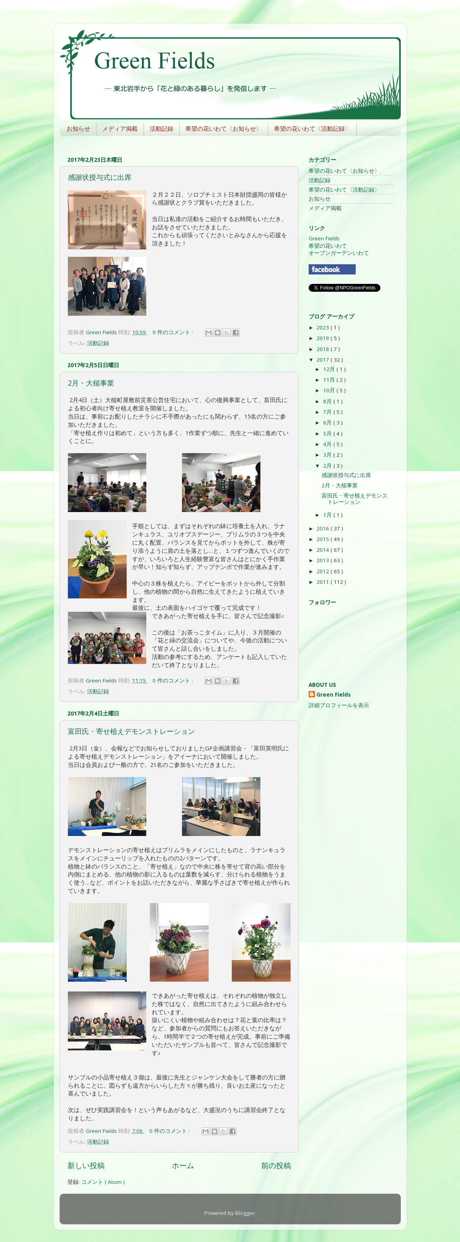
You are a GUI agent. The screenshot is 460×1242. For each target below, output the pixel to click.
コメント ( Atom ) (103, 1181)
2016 (323, 528)
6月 (328, 422)
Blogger (245, 1212)
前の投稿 (276, 1165)
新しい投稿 (86, 1165)
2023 (323, 327)
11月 (329, 379)
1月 (328, 514)
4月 (328, 444)
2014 (323, 549)
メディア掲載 (120, 128)
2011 (323, 581)
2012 (323, 571)
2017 (323, 359)
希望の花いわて (328, 245)
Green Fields (324, 238)
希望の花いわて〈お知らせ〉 (223, 128)
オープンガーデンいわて (339, 252)
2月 (328, 465)
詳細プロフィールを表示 (339, 705)
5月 (328, 433)
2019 (323, 338)
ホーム (183, 1165)
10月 (329, 390)
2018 (323, 349)
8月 (328, 401)
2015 (323, 539)
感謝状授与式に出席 (99, 177)
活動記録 (161, 128)
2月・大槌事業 (91, 383)
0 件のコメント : (174, 332)
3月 (328, 454)
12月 (329, 369)
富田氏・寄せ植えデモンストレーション (131, 731)
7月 (328, 411)
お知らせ (78, 128)
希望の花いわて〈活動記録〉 (312, 128)
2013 (323, 560)
